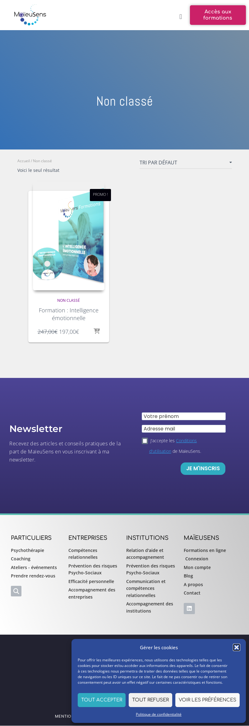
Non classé (68, 300)
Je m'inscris (203, 468)
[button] (236, 647)
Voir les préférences (207, 700)
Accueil (23, 160)
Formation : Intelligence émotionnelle (69, 314)
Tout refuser (150, 700)
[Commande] (186, 164)
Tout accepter (101, 700)
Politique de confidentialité (159, 714)
